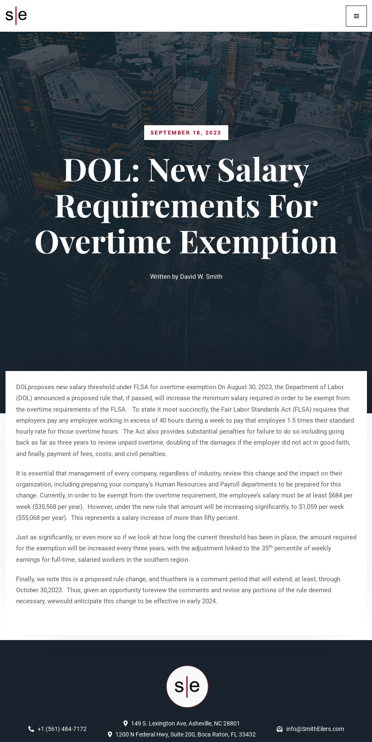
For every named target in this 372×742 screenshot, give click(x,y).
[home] (18, 16)
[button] (356, 16)
